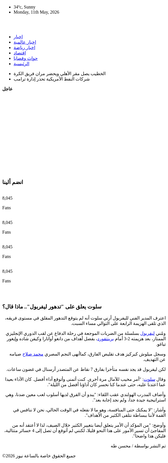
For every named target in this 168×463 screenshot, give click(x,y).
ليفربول (147, 333)
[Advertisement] (84, 134)
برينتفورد (105, 338)
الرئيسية (21, 63)
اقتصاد (20, 52)
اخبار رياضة (24, 47)
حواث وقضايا (26, 58)
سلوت (149, 379)
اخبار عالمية (25, 42)
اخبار (18, 36)
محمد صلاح (32, 354)
